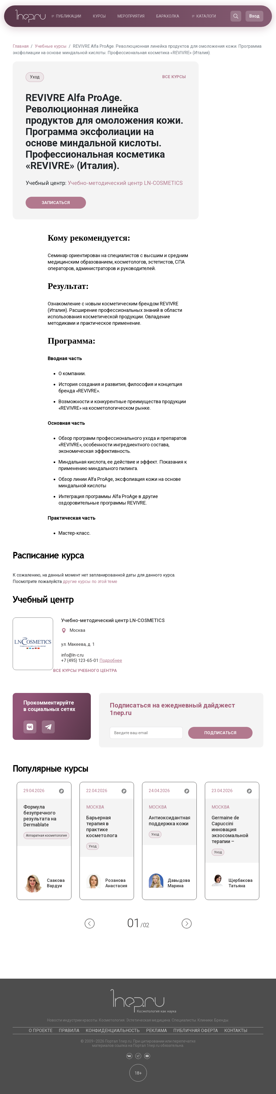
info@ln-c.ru (72, 655)
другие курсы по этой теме (90, 581)
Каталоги (206, 16)
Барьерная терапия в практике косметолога (101, 826)
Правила (69, 1030)
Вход (254, 16)
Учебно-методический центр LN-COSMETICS (125, 183)
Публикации (68, 16)
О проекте (40, 1030)
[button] (90, 924)
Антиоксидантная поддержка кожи (169, 820)
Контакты (235, 1030)
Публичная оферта (195, 1030)
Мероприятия (131, 16)
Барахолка (167, 16)
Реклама (156, 1030)
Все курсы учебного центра (85, 670)
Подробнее (110, 660)
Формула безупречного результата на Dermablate (39, 815)
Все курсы (174, 76)
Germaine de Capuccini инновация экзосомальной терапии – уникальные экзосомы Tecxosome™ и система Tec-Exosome (230, 829)
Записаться (56, 202)
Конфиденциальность (113, 1030)
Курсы (99, 16)
